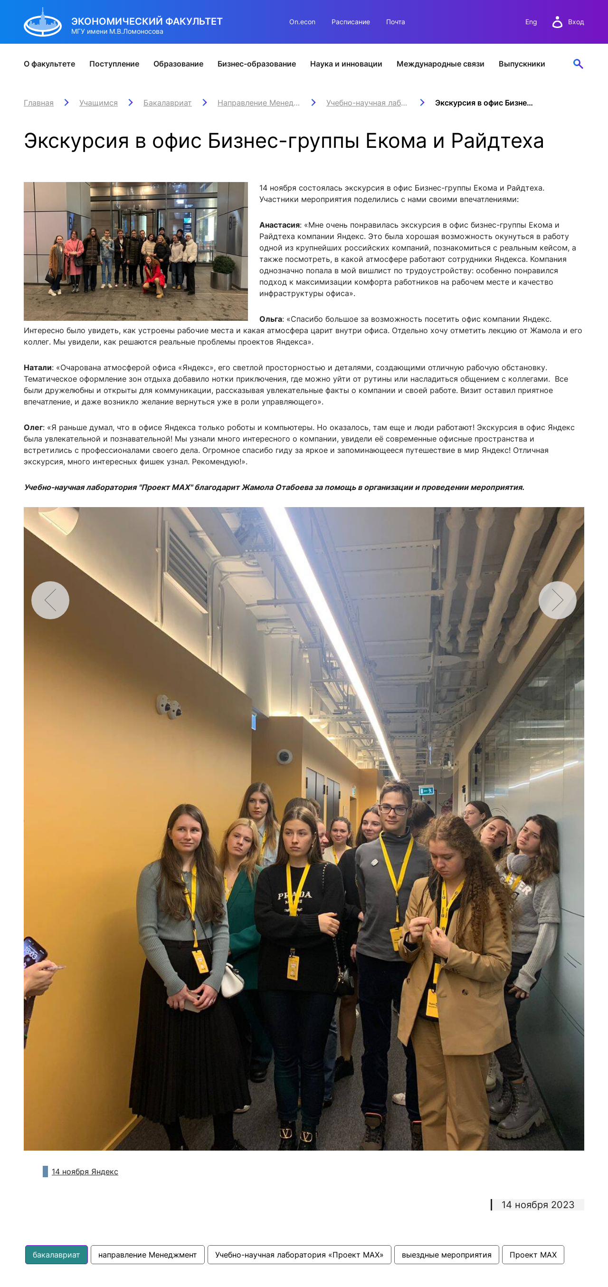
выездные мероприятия (447, 1254)
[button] (558, 600)
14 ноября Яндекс (85, 1171)
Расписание (351, 22)
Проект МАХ (533, 1254)
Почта (395, 22)
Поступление (114, 63)
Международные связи (440, 63)
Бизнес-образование (257, 63)
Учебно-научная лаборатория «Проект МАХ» (299, 1254)
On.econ (302, 22)
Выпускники (522, 63)
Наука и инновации (346, 63)
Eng (531, 22)
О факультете (49, 63)
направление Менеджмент (147, 1254)
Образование (178, 63)
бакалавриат (56, 1254)
